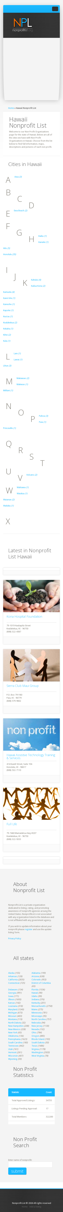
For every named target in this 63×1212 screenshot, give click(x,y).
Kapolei (8, 310)
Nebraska (36, 1022)
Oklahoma (13, 1036)
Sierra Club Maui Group (23, 686)
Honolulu (9, 254)
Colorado (36, 979)
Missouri (12, 1016)
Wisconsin (13, 1055)
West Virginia (38, 1055)
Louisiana (12, 1006)
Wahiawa (23, 487)
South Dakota (38, 1042)
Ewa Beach (20, 210)
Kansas (11, 1003)
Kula (6, 341)
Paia (42, 422)
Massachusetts (39, 1006)
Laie (17, 353)
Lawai (18, 359)
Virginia (35, 1049)
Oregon (35, 1036)
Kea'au (8, 316)
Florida (35, 989)
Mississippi (37, 1016)
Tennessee (13, 1045)
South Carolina (15, 1042)
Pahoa (43, 416)
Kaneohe (9, 304)
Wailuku (8, 505)
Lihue (7, 365)
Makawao (23, 378)
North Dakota (14, 1022)
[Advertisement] (31, 71)
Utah (10, 1049)
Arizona (35, 976)
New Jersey (37, 1026)
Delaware (12, 989)
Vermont (12, 1052)
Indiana (35, 999)
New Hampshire (16, 1026)
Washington (37, 1052)
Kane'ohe (9, 298)
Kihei (7, 335)
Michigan (12, 1012)
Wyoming (12, 1059)
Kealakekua (10, 322)
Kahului (36, 280)
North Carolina (39, 1019)
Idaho (34, 996)
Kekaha (8, 328)
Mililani (8, 390)
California (13, 979)
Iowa (10, 996)
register (28, 929)
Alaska (11, 973)
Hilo (6, 248)
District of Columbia (41, 983)
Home (11, 108)
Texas (34, 1045)
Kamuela (8, 292)
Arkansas (12, 976)
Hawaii (35, 993)
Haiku (42, 236)
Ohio (34, 1032)
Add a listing (35, 1206)
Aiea (18, 176)
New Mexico (14, 1029)
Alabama (36, 973)
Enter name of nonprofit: (20, 1160)
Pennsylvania (14, 1039)
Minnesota (37, 1012)
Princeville (9, 428)
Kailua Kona (38, 286)
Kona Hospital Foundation (24, 616)
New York (12, 1032)
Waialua (22, 493)
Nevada (35, 1029)
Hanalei (43, 242)
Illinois (11, 999)
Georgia (12, 993)
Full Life (12, 824)
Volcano (31, 475)
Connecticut (13, 983)
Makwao (22, 384)
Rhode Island (38, 1039)
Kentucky (36, 1003)
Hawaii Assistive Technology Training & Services (31, 756)
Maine (34, 1009)
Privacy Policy (14, 938)
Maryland (12, 1009)
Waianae (8, 499)
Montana (12, 1019)
